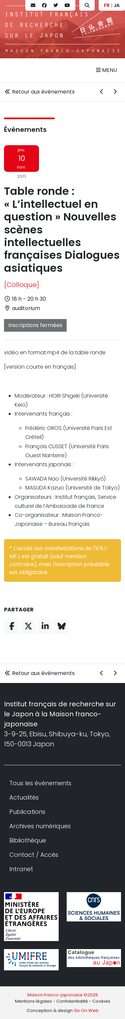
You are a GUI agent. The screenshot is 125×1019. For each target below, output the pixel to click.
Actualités (24, 797)
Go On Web (86, 1010)
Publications (27, 812)
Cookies (101, 1001)
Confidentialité (72, 1001)
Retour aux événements (39, 92)
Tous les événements (40, 783)
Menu (106, 70)
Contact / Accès (33, 854)
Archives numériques (40, 826)
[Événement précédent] (102, 92)
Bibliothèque (27, 840)
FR (107, 5)
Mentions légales (33, 1001)
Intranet (21, 869)
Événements (25, 129)
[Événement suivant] (115, 92)
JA (117, 5)
